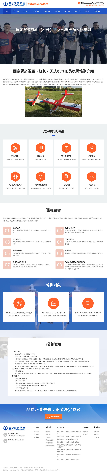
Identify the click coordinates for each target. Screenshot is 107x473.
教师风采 (57, 11)
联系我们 (97, 11)
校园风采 (47, 11)
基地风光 (85, 431)
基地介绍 (36, 431)
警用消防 (48, 434)
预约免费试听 (55, 417)
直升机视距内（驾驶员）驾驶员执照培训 (68, 442)
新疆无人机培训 (28, 467)
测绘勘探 (48, 437)
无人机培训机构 (38, 467)
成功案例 (87, 11)
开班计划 (96, 434)
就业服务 (67, 11)
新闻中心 (77, 11)
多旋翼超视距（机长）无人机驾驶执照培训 (69, 436)
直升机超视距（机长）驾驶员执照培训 (67, 439)
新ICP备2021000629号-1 (52, 470)
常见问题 (96, 437)
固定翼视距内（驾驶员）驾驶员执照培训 (68, 459)
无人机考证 (36, 11)
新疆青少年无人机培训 (16, 467)
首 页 (7, 11)
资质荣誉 (36, 434)
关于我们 (16, 11)
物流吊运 (48, 431)
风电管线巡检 (49, 440)
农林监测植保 (49, 443)
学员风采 (85, 434)
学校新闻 (96, 431)
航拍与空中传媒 (50, 445)
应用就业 (26, 11)
